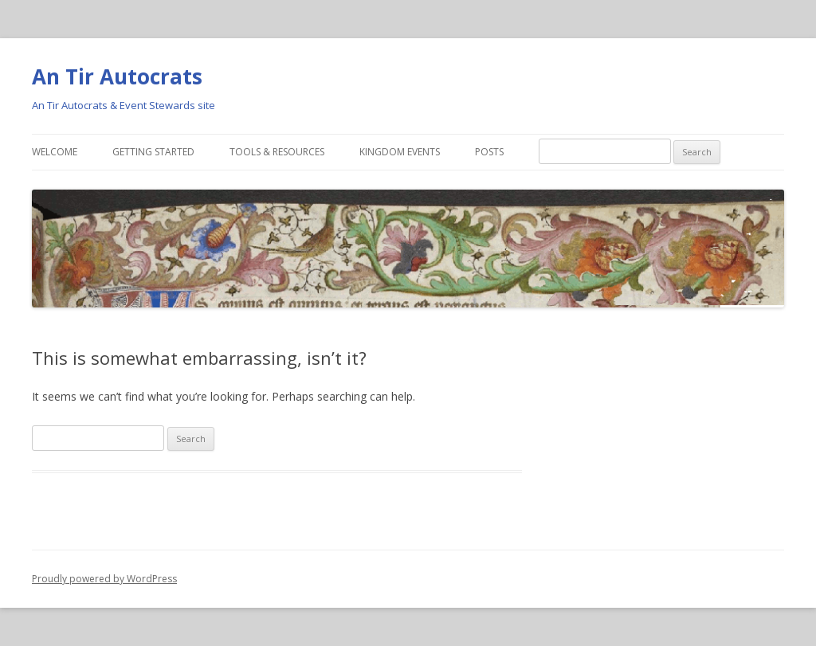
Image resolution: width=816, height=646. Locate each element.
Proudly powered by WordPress (104, 578)
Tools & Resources (277, 152)
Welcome (54, 152)
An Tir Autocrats (117, 76)
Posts (489, 152)
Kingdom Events (399, 152)
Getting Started (153, 152)
